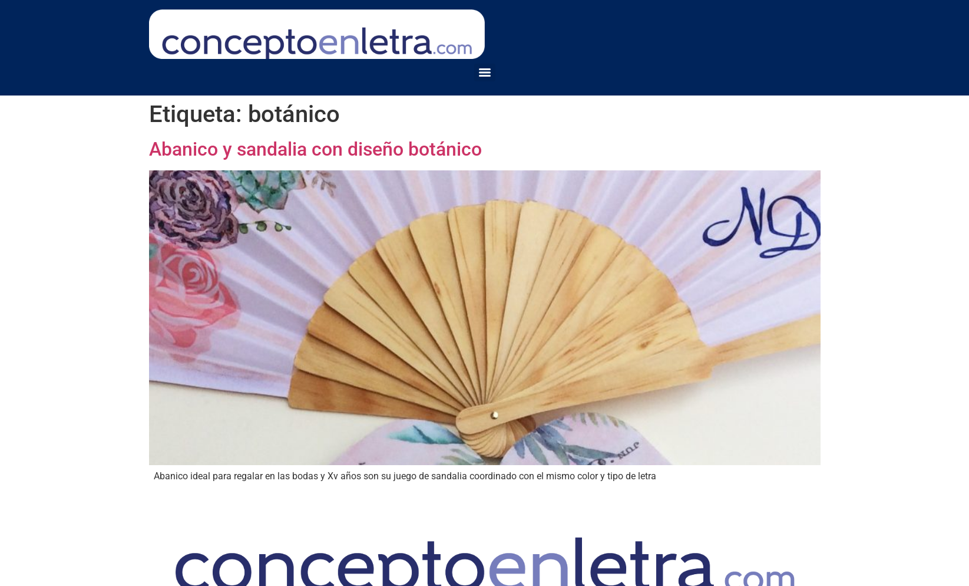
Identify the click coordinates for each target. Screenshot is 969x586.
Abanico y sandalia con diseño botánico (315, 149)
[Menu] (484, 72)
